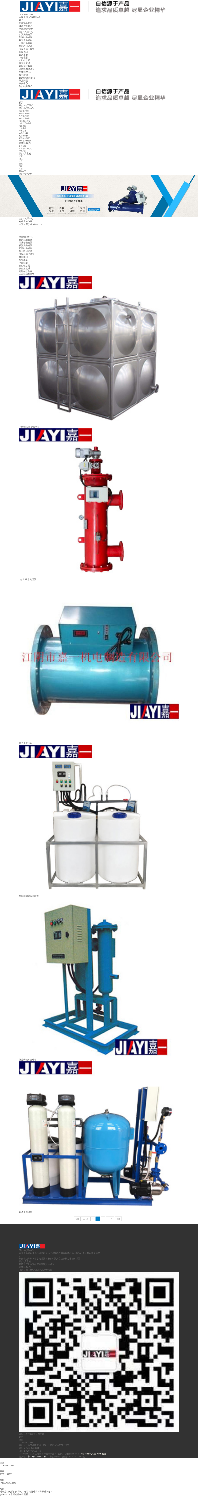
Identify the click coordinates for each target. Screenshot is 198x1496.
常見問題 (23, 80)
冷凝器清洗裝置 (26, 49)
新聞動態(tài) (25, 72)
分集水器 (23, 54)
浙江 (21, 159)
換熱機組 (23, 52)
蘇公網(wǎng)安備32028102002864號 (67, 1456)
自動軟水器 (24, 60)
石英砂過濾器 (25, 43)
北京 (21, 161)
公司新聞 (23, 75)
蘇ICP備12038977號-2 (38, 1456)
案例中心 (23, 83)
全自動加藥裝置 (26, 69)
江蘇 (21, 156)
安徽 (21, 164)
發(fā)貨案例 (25, 153)
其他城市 (22, 171)
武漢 (21, 169)
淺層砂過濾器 (25, 26)
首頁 (21, 20)
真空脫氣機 (24, 63)
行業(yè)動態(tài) (27, 78)
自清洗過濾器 (25, 23)
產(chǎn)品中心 (26, 31)
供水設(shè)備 (25, 46)
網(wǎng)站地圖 (88, 1454)
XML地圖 (101, 1454)
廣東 (21, 166)
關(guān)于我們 (26, 29)
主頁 (21, 224)
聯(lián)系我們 (26, 86)
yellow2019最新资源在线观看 (14, 1494)
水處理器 (23, 57)
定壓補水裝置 (25, 66)
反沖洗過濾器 (25, 40)
